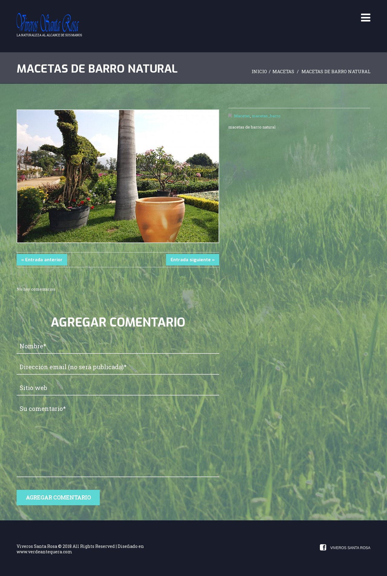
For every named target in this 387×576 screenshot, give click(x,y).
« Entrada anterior (42, 260)
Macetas (283, 71)
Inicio (259, 71)
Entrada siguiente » (193, 260)
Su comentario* (118, 439)
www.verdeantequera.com (44, 552)
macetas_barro (266, 116)
